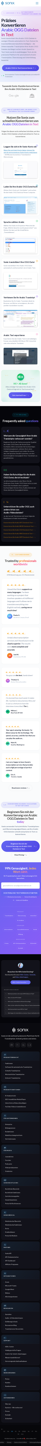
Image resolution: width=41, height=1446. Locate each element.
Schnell (19, 1039)
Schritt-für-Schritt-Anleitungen (15, 1354)
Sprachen (8, 1314)
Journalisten (9, 1157)
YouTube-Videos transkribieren (15, 1107)
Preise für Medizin (11, 1236)
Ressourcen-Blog (11, 1325)
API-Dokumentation (11, 1257)
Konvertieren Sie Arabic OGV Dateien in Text (19, 530)
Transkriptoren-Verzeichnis (14, 1329)
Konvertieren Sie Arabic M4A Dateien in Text (19, 533)
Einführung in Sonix (11, 1322)
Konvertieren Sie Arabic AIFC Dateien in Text (19, 522)
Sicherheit (8, 1418)
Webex (7, 1293)
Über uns (8, 1404)
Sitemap (9, 1442)
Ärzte (7, 1228)
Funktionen (9, 1063)
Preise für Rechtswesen (13, 1203)
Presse (7, 1411)
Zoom (7, 1282)
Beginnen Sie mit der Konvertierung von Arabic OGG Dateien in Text (21, 846)
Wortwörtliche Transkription (14, 1074)
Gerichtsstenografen (12, 1196)
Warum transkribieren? (12, 1357)
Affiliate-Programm (11, 1264)
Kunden (7, 1382)
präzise (25, 1039)
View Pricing (20, 855)
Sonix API (8, 1253)
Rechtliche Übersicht (12, 1189)
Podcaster (8, 1164)
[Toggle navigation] (37, 3)
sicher (33, 1039)
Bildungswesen (10, 1128)
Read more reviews (20, 788)
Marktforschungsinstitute (13, 1135)
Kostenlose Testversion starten (20, 893)
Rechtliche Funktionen (12, 1192)
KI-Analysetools (10, 1096)
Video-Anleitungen (21, 977)
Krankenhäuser (10, 1232)
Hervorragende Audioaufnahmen (16, 1361)
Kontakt (8, 1415)
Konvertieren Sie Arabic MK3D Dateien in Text (20, 526)
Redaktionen (9, 1132)
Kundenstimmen (10, 1386)
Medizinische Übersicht (13, 1221)
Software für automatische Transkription (18, 1067)
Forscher (8, 1160)
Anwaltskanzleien (11, 1200)
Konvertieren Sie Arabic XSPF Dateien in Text (19, 537)
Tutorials (32, 975)
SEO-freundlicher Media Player (15, 1099)
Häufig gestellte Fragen (13, 1350)
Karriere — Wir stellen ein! (14, 1407)
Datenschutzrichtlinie (20, 1442)
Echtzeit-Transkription (12, 1078)
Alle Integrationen (11, 1297)
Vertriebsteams (10, 1139)
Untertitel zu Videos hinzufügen (15, 1103)
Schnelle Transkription (12, 1071)
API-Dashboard (10, 1261)
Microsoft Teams (10, 1286)
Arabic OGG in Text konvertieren (20, 68)
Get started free (20, 395)
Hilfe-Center (24, 975)
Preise (7, 1379)
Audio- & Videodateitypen (14, 1318)
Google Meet (9, 1289)
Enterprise (8, 1124)
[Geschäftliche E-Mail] (20, 885)
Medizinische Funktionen (13, 1225)
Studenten (8, 1171)
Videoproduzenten (11, 1167)
